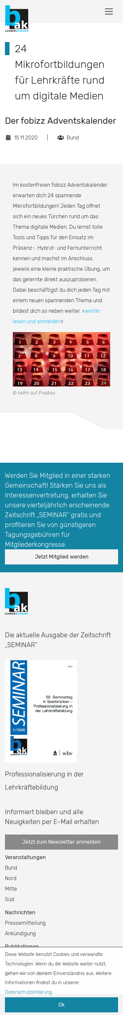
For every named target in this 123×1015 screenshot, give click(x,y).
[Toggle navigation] (109, 11)
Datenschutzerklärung (28, 992)
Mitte (11, 889)
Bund (11, 868)
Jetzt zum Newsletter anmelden (61, 842)
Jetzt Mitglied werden (62, 557)
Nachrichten (20, 912)
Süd (9, 899)
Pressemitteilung (25, 923)
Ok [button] (61, 1005)
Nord (10, 878)
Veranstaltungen (25, 857)
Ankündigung (20, 933)
